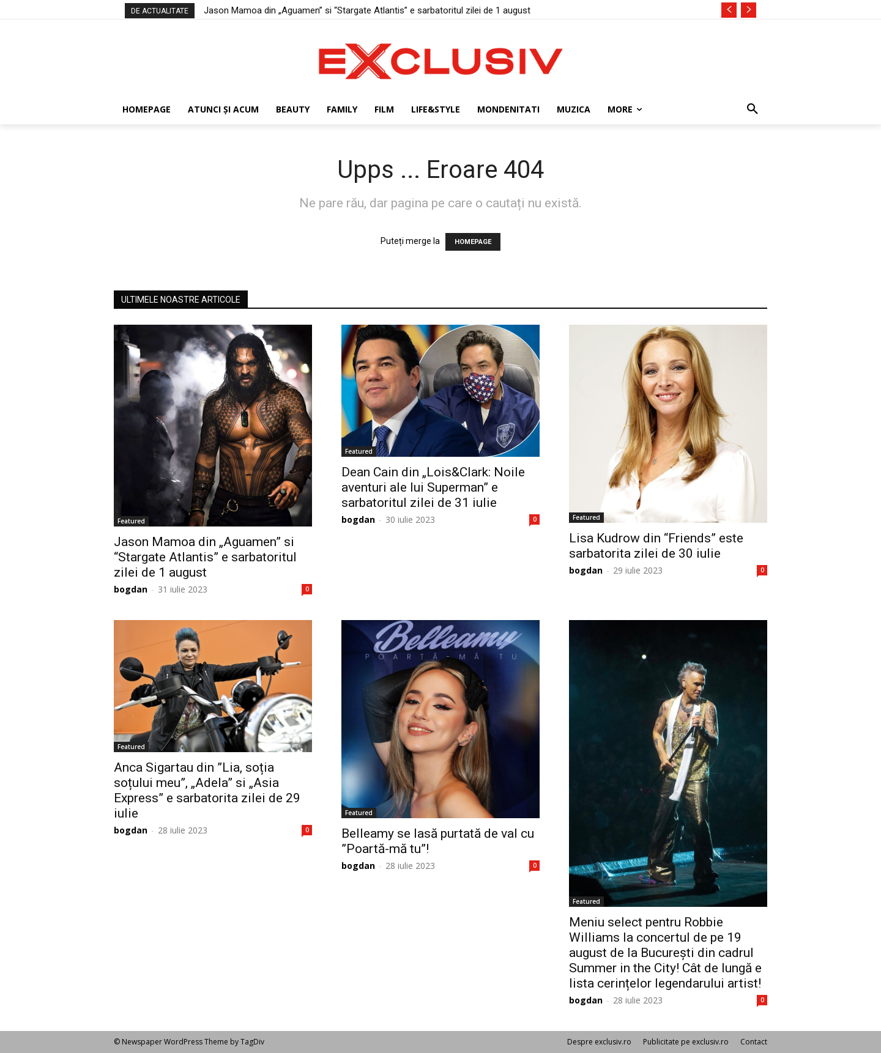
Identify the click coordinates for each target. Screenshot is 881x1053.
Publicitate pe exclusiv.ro (686, 1041)
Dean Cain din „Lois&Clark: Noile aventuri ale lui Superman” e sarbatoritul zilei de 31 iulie (433, 487)
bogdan (130, 589)
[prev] (729, 10)
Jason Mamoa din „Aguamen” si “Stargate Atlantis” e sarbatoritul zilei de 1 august (367, 10)
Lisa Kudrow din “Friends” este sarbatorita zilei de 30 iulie (656, 546)
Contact (753, 1041)
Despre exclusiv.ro (599, 1041)
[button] (752, 109)
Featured (131, 521)
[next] (748, 10)
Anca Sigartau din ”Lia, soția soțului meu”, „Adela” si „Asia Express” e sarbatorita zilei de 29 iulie (207, 790)
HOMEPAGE (473, 242)
